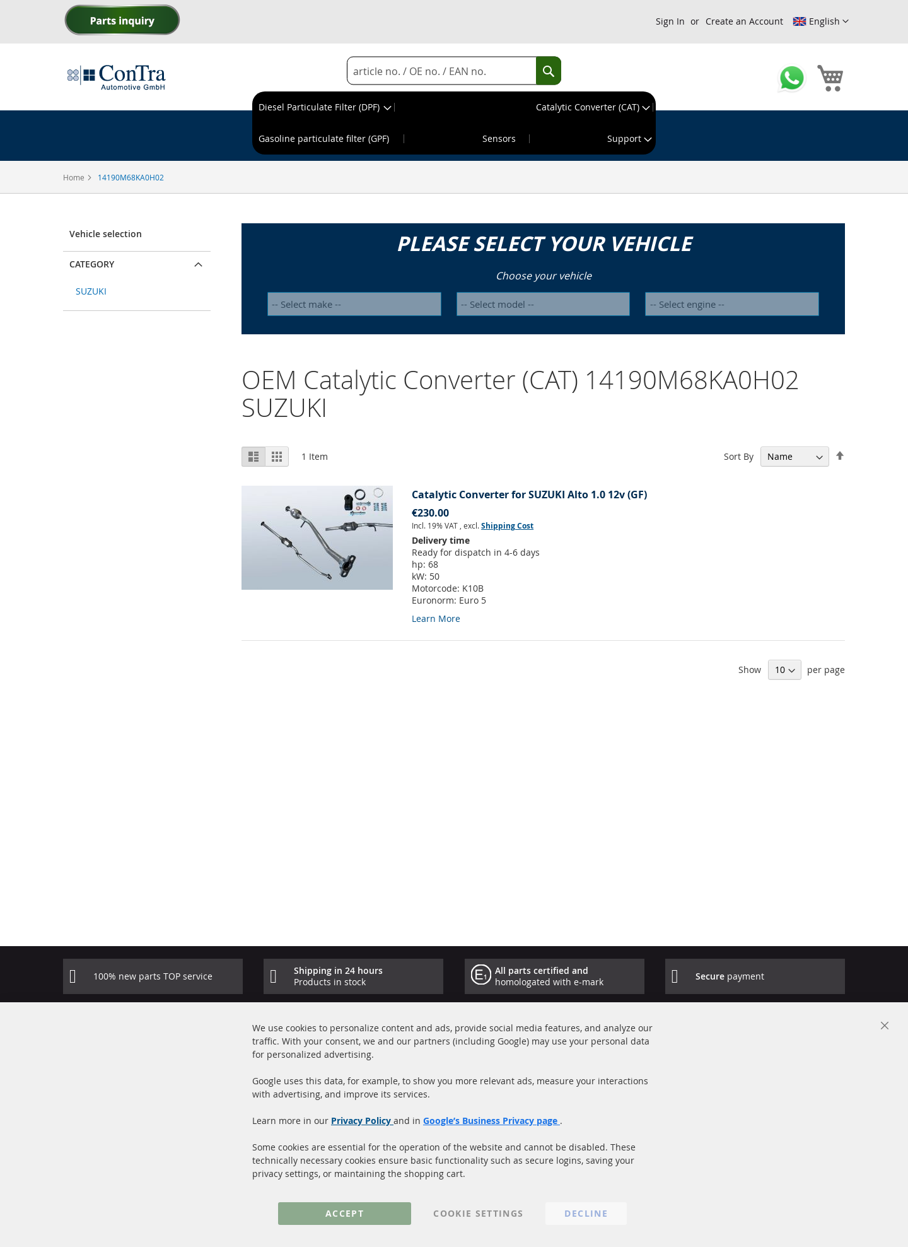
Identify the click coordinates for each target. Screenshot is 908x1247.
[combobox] (454, 71)
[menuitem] (323, 107)
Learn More (436, 618)
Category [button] (91, 264)
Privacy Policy (362, 1121)
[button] (821, 21)
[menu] (454, 123)
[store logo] (116, 77)
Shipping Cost (507, 525)
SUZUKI (91, 291)
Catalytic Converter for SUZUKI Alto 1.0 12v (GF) (529, 494)
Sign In (670, 21)
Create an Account (744, 21)
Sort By (739, 456)
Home (74, 177)
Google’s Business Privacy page (491, 1121)
